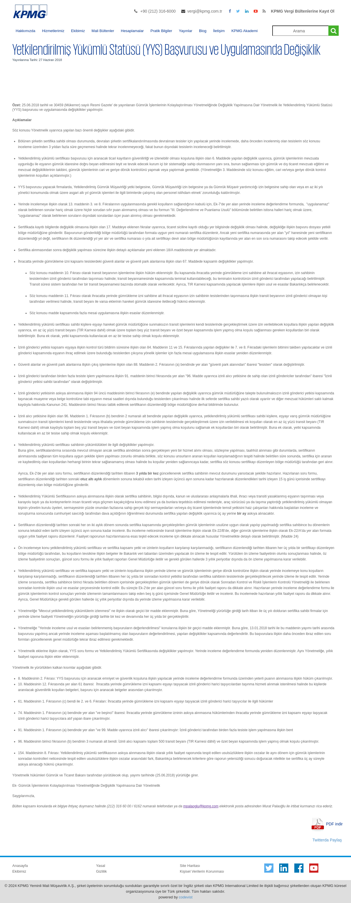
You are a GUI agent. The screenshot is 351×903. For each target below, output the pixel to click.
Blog (202, 31)
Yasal (100, 865)
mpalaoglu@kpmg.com (200, 806)
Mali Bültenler (103, 31)
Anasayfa (20, 865)
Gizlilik (101, 871)
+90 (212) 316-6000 (158, 11)
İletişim (218, 31)
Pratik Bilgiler (161, 31)
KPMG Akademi (244, 31)
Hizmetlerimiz (53, 31)
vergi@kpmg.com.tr (204, 11)
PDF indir (334, 823)
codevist (186, 897)
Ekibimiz (78, 31)
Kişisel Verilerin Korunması (202, 871)
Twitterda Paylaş (327, 840)
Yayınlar (185, 31)
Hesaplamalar (132, 31)
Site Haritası (190, 865)
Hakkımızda (26, 31)
